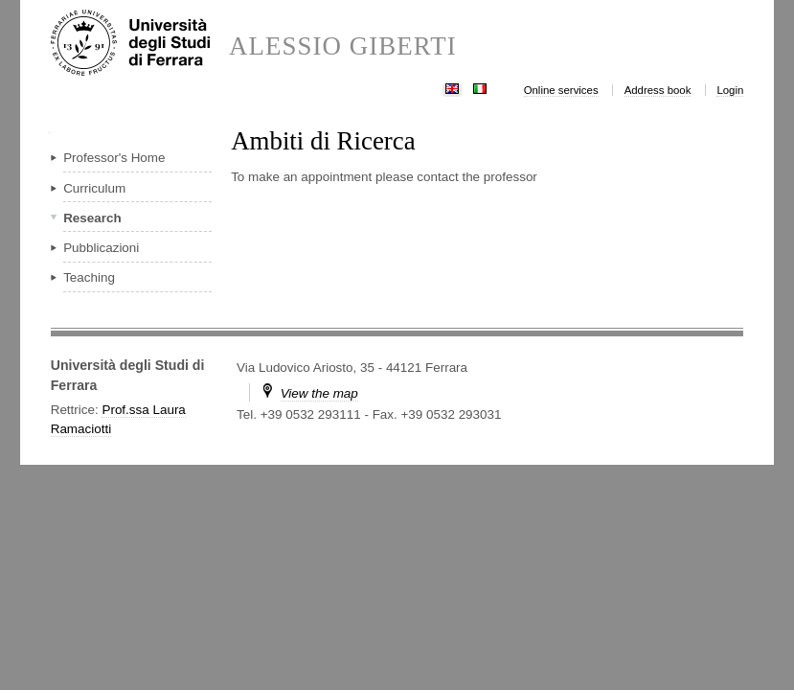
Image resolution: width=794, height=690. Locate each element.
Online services (561, 90)
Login (729, 90)
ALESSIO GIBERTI (343, 46)
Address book (658, 90)
